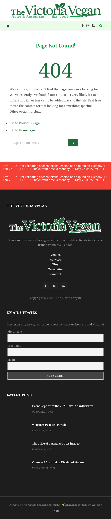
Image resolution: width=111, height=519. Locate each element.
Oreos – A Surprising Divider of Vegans (58, 462)
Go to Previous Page (25, 123)
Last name (14, 345)
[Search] (101, 25)
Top (56, 511)
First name (14, 331)
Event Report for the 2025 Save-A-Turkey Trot (63, 406)
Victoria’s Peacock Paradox (50, 425)
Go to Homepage (23, 130)
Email (11, 359)
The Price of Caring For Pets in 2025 (56, 443)
